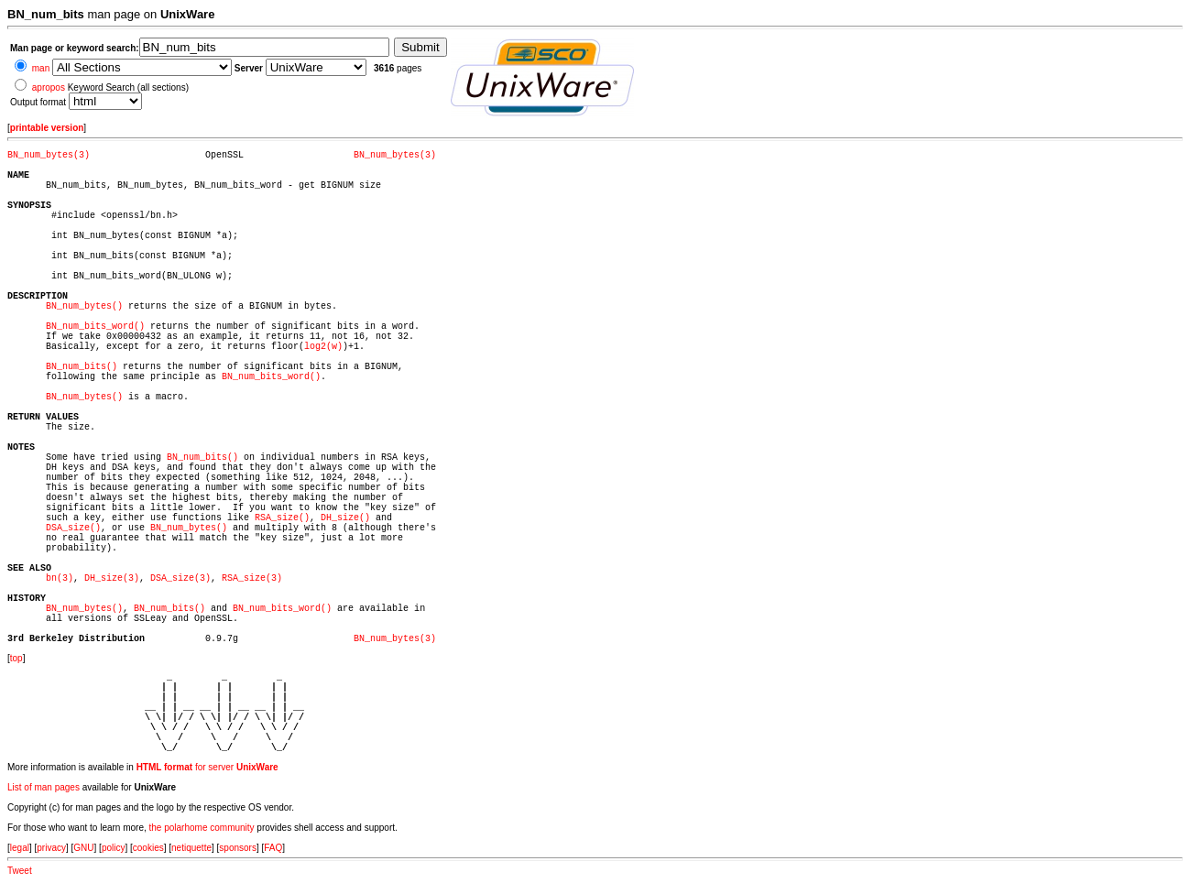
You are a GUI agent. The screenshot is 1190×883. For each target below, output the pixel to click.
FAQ (273, 848)
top (16, 658)
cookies (148, 848)
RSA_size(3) (252, 578)
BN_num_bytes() (84, 306)
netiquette (191, 848)
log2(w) (323, 347)
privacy (51, 848)
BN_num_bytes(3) (48, 155)
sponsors (238, 848)
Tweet (19, 871)
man (40, 68)
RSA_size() (282, 518)
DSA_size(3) (180, 578)
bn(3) (59, 578)
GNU (83, 848)
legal (19, 848)
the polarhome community (202, 828)
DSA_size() (73, 528)
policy (114, 848)
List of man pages (43, 787)
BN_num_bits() (81, 367)
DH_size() (345, 518)
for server (207, 767)
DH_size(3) (111, 578)
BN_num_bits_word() (95, 327)
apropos (48, 87)
